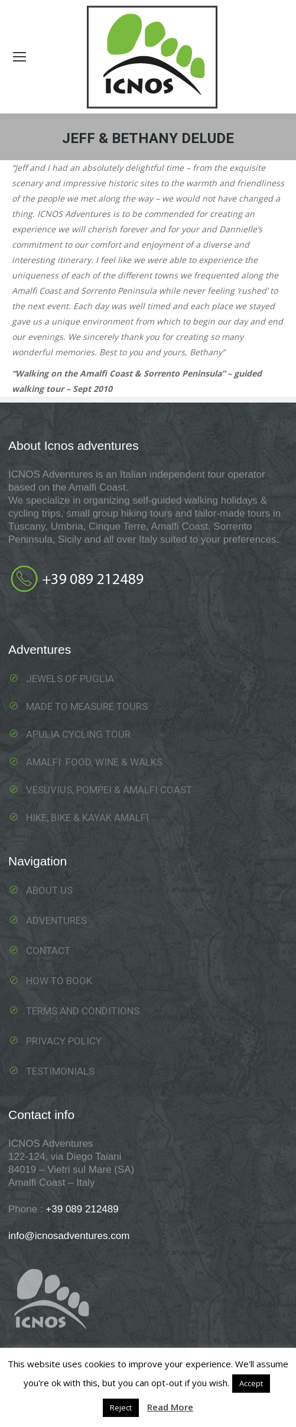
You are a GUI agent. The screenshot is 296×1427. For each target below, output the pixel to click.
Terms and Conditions (82, 1011)
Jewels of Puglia (70, 679)
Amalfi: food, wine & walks (94, 762)
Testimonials (60, 1071)
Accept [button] (251, 1383)
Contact (48, 950)
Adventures (56, 920)
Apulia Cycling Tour (78, 734)
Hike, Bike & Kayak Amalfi (87, 817)
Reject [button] (121, 1407)
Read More (170, 1407)
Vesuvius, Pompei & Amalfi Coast (109, 790)
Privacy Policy (64, 1041)
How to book (59, 981)
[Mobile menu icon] (19, 56)
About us (49, 890)
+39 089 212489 (81, 1209)
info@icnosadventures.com (68, 1235)
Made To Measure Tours (87, 706)
